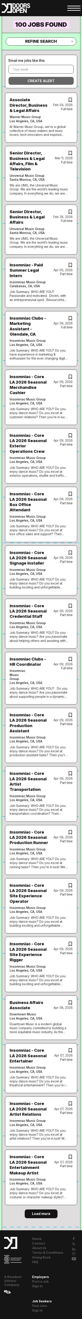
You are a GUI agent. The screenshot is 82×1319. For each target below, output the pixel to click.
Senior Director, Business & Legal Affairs (27, 217)
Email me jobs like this (27, 60)
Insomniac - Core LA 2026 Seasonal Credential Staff (28, 611)
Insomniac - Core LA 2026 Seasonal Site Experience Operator (28, 893)
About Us (39, 1248)
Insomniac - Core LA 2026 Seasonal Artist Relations (28, 1109)
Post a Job (40, 1281)
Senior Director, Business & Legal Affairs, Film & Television (27, 161)
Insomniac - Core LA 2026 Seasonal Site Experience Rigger (28, 951)
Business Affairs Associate (26, 1005)
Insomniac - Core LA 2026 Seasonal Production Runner (29, 837)
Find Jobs (39, 1306)
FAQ (35, 1262)
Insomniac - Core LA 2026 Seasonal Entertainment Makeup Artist (28, 1164)
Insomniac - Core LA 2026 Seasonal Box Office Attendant (28, 501)
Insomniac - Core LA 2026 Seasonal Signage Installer (28, 558)
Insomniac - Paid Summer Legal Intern (26, 270)
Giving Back (41, 1257)
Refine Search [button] (41, 41)
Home (37, 1239)
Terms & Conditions (47, 1252)
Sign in (37, 1286)
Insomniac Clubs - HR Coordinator (28, 662)
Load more (41, 1213)
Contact (38, 1243)
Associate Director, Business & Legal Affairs (28, 105)
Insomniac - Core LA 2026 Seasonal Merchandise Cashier (28, 384)
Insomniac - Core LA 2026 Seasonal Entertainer (28, 1056)
